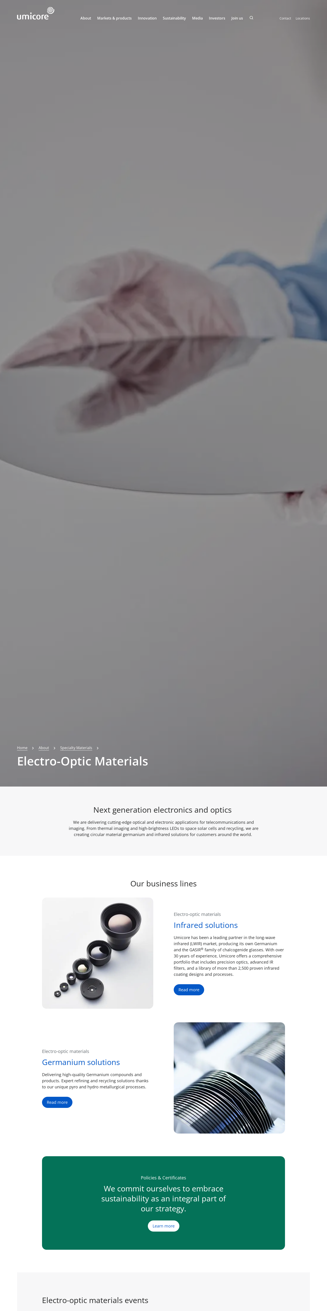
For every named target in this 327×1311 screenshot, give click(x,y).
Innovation (147, 18)
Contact (285, 18)
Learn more (164, 1226)
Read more (188, 990)
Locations (303, 18)
